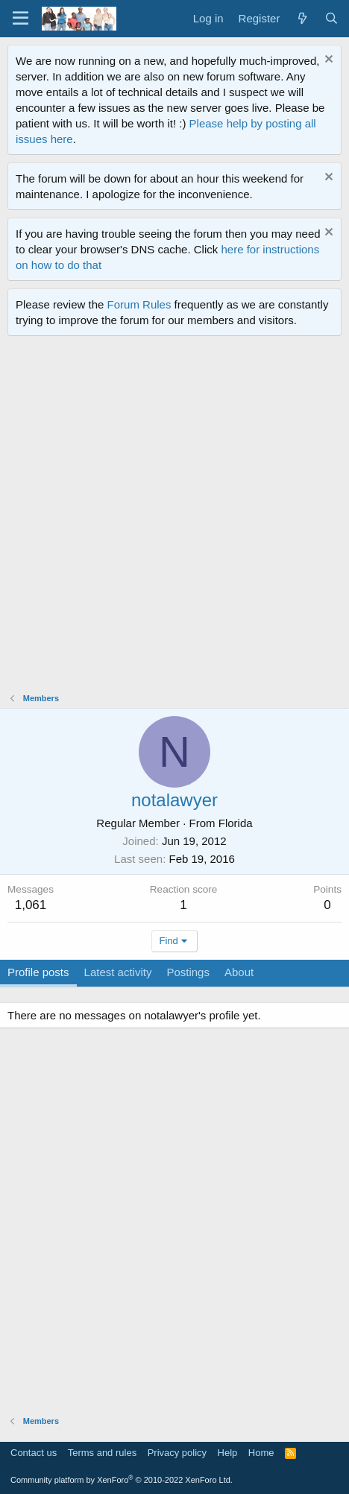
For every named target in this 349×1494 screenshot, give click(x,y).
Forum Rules (139, 304)
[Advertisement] (174, 518)
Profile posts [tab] (38, 972)
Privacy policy (177, 1452)
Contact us (33, 1452)
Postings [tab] (188, 972)
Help (228, 1452)
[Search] (331, 18)
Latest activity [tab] (118, 972)
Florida (235, 823)
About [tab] (239, 972)
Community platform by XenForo (121, 1479)
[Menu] (20, 18)
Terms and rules (102, 1452)
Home (261, 1452)
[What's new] (301, 18)
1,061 (31, 905)
